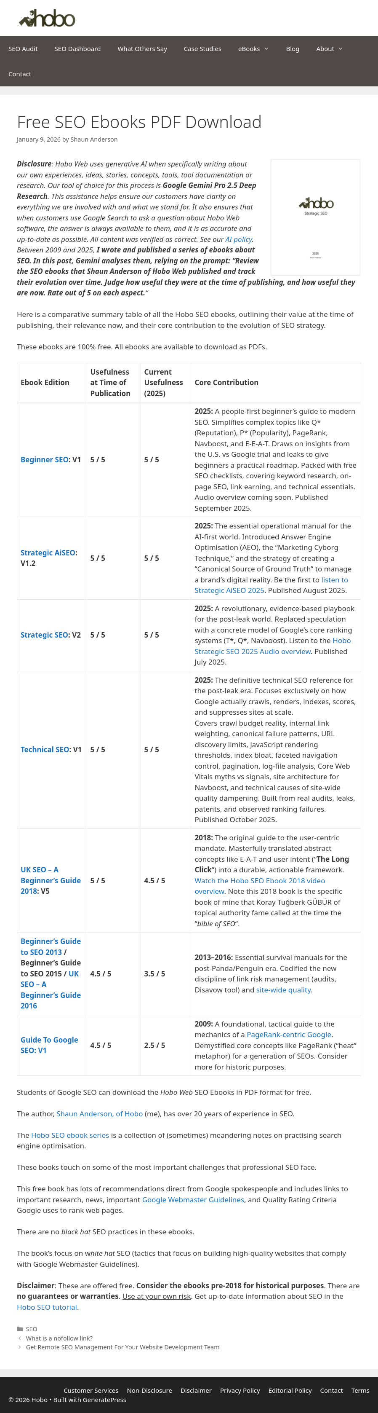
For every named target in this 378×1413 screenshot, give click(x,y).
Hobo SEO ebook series (70, 1135)
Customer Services (91, 1390)
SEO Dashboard (78, 48)
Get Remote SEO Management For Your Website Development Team (123, 1347)
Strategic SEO (44, 635)
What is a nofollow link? (59, 1338)
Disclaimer (196, 1390)
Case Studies (202, 48)
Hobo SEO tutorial (47, 1307)
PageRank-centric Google (289, 1034)
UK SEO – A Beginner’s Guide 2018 (51, 880)
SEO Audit (23, 48)
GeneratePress (104, 1399)
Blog (293, 48)
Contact (19, 74)
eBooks (258, 48)
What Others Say (142, 48)
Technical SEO (45, 749)
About (334, 48)
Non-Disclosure (149, 1390)
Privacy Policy (240, 1390)
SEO (31, 1329)
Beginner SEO (45, 459)
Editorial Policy (290, 1390)
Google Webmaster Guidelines (193, 1199)
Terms (360, 1390)
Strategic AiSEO (48, 553)
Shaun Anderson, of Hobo (99, 1113)
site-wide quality (283, 990)
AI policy (239, 239)
